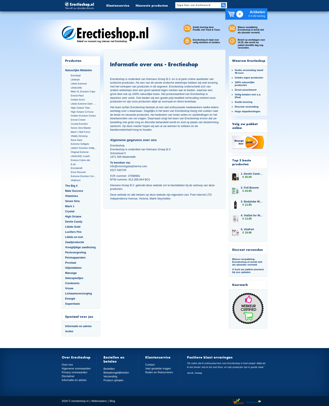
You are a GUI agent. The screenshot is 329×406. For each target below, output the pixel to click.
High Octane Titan (80, 107)
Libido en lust (74, 237)
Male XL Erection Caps (83, 91)
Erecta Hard (77, 95)
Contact (150, 364)
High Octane (73, 216)
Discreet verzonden (247, 249)
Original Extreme (80, 152)
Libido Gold (72, 226)
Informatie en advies (78, 326)
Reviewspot (254, 401)
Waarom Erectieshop (248, 60)
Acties (69, 331)
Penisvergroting (75, 252)
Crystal (70, 211)
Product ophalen (113, 380)
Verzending (110, 376)
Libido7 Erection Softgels (84, 148)
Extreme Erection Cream (84, 176)
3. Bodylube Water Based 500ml (252, 201)
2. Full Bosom (250, 187)
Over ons (67, 364)
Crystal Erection (79, 124)
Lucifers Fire (73, 231)
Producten (73, 60)
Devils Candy (73, 221)
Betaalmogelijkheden (116, 372)
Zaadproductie (74, 242)
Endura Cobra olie (80, 160)
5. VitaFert (247, 229)
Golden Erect (78, 99)
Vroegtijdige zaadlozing (80, 247)
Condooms (72, 283)
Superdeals (72, 303)
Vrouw (69, 288)
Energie (70, 298)
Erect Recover (78, 172)
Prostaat (70, 262)
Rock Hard (76, 140)
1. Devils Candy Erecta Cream (252, 173)
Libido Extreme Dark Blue (84, 103)
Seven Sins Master (81, 128)
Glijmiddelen (73, 267)
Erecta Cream (78, 119)
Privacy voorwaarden (74, 372)
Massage (71, 273)
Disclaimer (68, 376)
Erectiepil (76, 75)
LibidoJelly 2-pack (80, 156)
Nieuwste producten (152, 5)
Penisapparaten (75, 257)
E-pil (73, 164)
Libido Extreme (79, 83)
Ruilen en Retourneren (159, 372)
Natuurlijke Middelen (78, 70)
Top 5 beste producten (241, 162)
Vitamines (71, 196)
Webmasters (99, 401)
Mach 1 (70, 206)
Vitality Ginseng (79, 136)
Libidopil (75, 79)
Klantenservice (117, 5)
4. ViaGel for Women (252, 215)
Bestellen (109, 368)
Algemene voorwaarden (76, 368)
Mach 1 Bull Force (80, 132)
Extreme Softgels (80, 144)
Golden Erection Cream (83, 115)
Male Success (74, 190)
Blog (112, 401)
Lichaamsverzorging (78, 293)
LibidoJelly (76, 87)
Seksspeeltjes (74, 278)
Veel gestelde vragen (158, 368)
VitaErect (75, 180)
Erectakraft (76, 168)
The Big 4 (71, 185)
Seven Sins (72, 201)
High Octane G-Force (82, 112)
